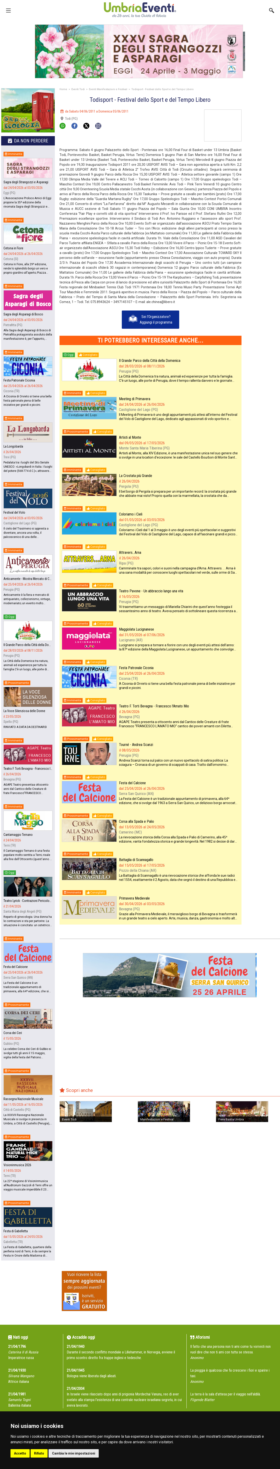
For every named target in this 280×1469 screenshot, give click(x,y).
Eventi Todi (78, 89)
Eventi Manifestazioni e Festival (108, 89)
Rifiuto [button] (39, 1453)
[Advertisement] (262, 124)
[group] (140, 51)
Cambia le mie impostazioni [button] (73, 1453)
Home (63, 89)
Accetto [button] (20, 1453)
